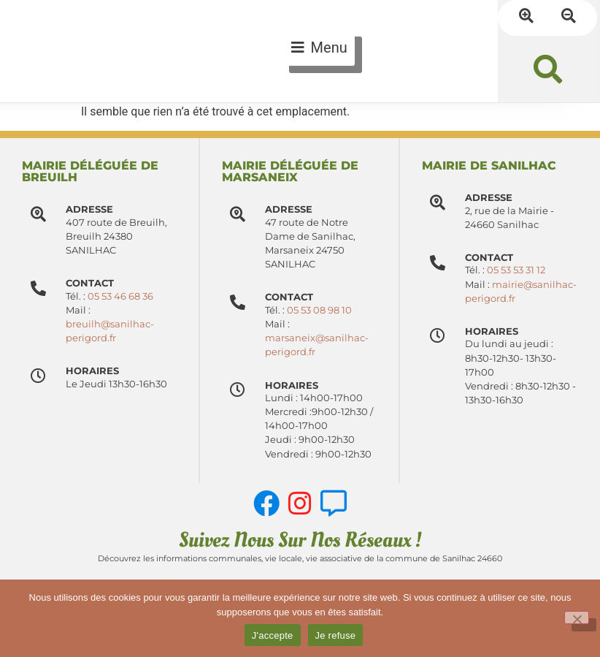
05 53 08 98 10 (320, 310)
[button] (548, 69)
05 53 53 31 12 (517, 270)
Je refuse (335, 635)
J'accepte (272, 635)
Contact (290, 297)
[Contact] (238, 302)
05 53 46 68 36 (120, 296)
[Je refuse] (576, 617)
